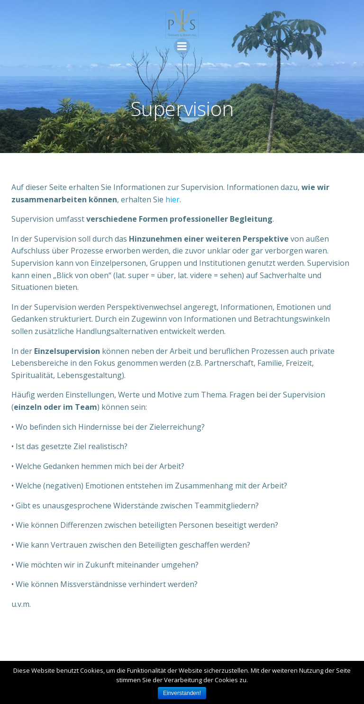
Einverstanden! (182, 693)
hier (172, 199)
